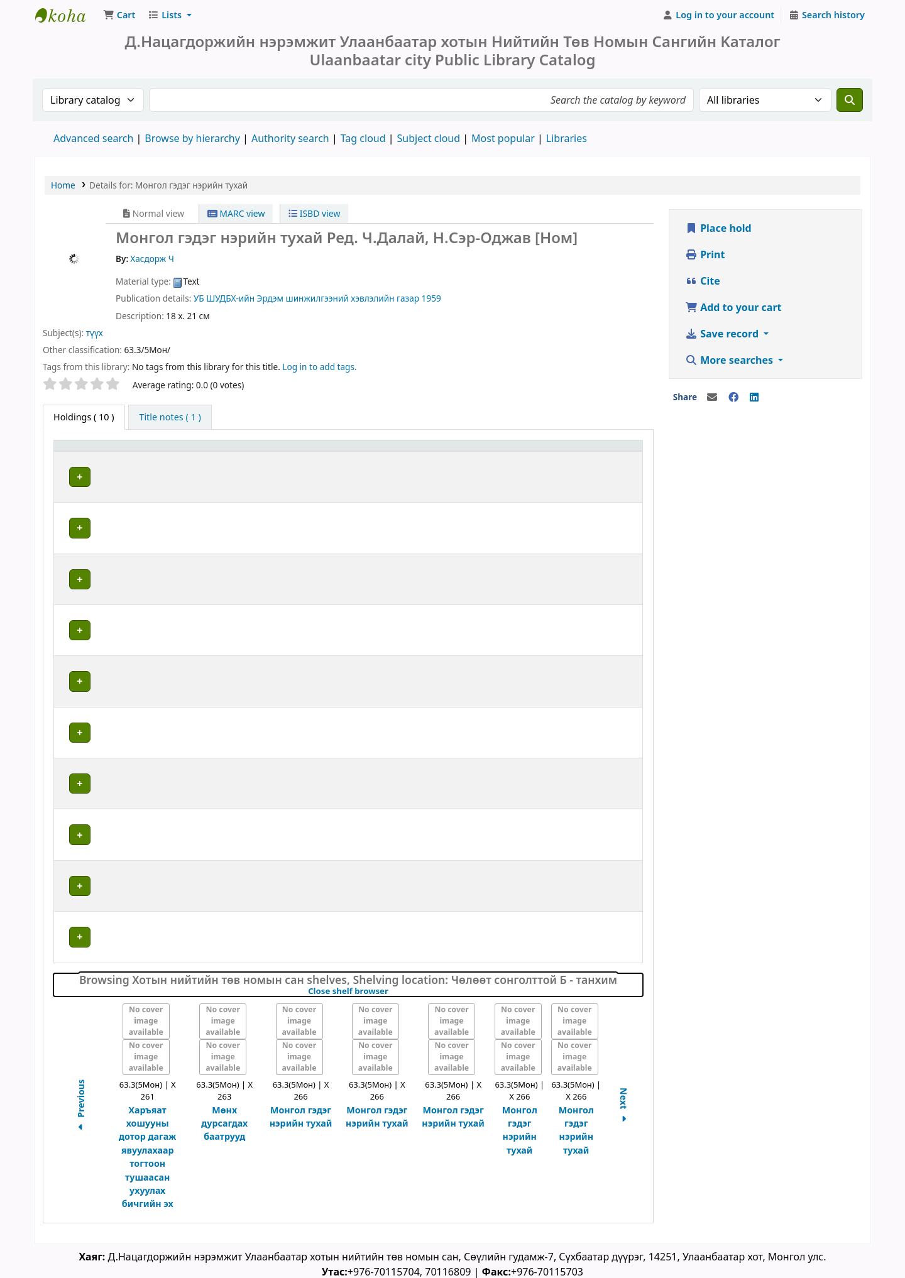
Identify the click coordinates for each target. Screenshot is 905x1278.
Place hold (718, 231)
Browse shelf (420, 479)
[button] (119, 18)
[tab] (169, 419)
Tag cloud (363, 141)
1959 (431, 301)
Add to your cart (733, 310)
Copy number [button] (519, 455)
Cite (702, 283)
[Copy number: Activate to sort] (532, 454)
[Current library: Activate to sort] (220, 454)
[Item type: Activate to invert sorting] (93, 454)
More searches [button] (730, 362)
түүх (94, 335)
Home (63, 188)
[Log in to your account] (718, 18)
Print (705, 257)
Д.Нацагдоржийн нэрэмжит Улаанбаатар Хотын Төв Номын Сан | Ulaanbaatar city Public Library (66, 17)
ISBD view (314, 216)
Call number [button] (339, 455)
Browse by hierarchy (192, 141)
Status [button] (600, 455)
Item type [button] (81, 455)
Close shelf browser (391, 990)
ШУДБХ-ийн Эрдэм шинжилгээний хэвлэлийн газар (312, 301)
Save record (723, 336)
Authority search (290, 141)
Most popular (503, 141)
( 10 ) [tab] (83, 419)
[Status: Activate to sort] (612, 454)
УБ (199, 301)
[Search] (849, 102)
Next (624, 1105)
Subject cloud (429, 141)
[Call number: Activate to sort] (395, 454)
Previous (81, 1105)
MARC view (236, 216)
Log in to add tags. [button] (319, 369)
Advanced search (93, 141)
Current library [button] (171, 455)
